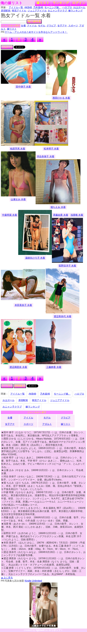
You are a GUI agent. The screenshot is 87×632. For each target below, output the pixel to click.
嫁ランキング (75, 10)
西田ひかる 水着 (61, 98)
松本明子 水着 (51, 148)
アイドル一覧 (16, 7)
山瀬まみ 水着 (18, 199)
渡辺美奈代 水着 (62, 316)
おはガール (79, 7)
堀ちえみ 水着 (58, 207)
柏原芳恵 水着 (17, 148)
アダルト (47, 424)
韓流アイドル (19, 10)
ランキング (61, 3)
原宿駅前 (5, 10)
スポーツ (73, 25)
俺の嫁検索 (34, 21)
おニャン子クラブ (57, 10)
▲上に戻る (7, 577)
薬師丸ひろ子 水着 (35, 258)
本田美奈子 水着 (23, 305)
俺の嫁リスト (11, 3)
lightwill (40, 630)
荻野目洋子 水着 (67, 265)
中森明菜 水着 (9, 215)
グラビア (51, 25)
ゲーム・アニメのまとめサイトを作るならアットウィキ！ (36, 32)
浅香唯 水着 (77, 215)
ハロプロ (67, 7)
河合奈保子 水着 (45, 156)
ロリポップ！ (56, 630)
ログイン (78, 3)
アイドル (32, 25)
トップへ (7, 385)
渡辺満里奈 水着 (18, 367)
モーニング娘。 (52, 7)
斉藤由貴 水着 (60, 215)
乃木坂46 (38, 7)
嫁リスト (42, 3)
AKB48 (28, 7)
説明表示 (19, 385)
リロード (7, 47)
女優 (23, 25)
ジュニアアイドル (37, 10)
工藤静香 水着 (53, 367)
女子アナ (62, 25)
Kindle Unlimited (33, 580)
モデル (41, 25)
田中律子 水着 (23, 86)
